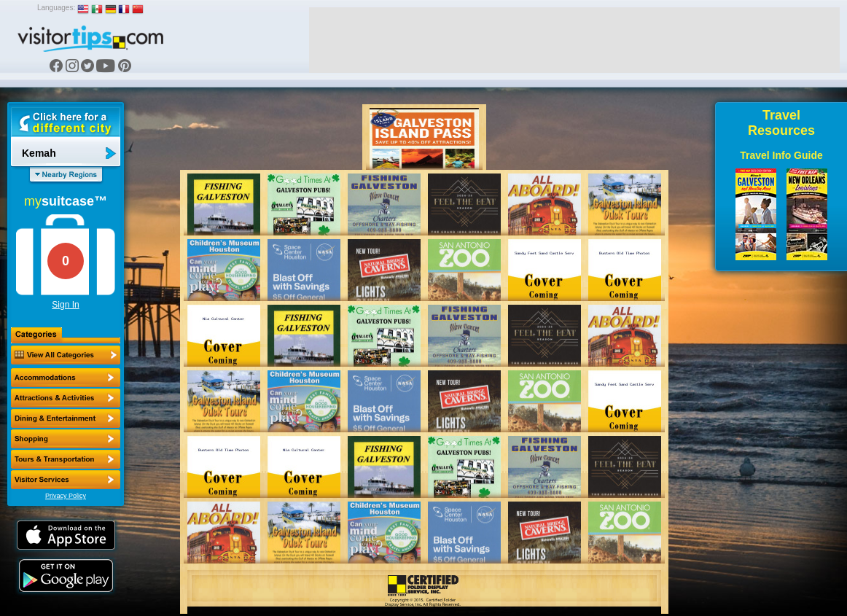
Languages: (56, 8)
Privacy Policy (65, 495)
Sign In (65, 305)
